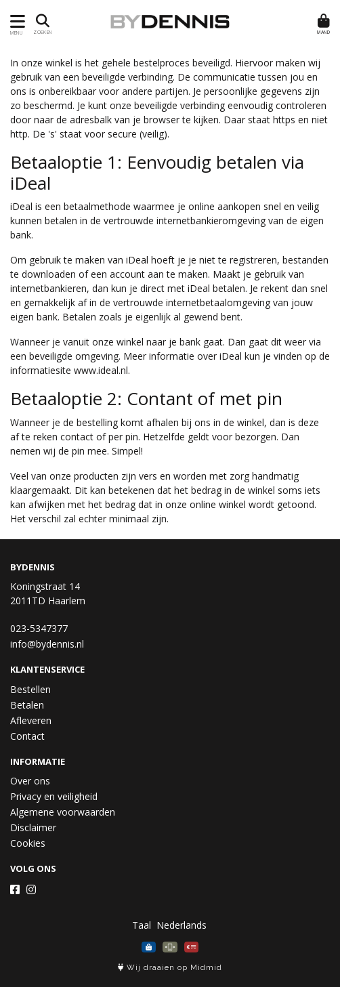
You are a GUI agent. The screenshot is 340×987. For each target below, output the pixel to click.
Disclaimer (33, 827)
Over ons (30, 780)
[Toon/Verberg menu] (15, 21)
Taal (141, 925)
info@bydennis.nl (47, 643)
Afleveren (30, 720)
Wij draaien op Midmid (170, 967)
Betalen (27, 704)
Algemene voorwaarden (62, 811)
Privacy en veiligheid (54, 796)
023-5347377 (39, 628)
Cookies (27, 843)
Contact (27, 736)
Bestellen (30, 689)
